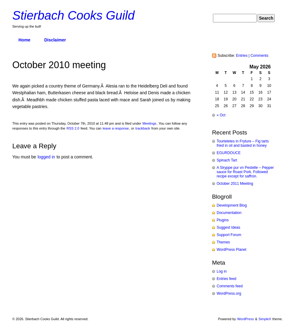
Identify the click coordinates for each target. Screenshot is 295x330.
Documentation (229, 213)
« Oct (221, 115)
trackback (143, 128)
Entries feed (226, 279)
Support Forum (229, 235)
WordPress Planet (231, 249)
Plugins (223, 220)
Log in (222, 271)
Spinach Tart (227, 160)
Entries (241, 55)
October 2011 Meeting (235, 183)
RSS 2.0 (72, 128)
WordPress (245, 319)
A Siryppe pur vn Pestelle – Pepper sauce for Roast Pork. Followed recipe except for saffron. (245, 171)
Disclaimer (55, 39)
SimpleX (264, 319)
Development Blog (232, 205)
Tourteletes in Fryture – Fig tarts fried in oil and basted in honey (243, 143)
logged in (46, 156)
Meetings (149, 123)
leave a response (116, 128)
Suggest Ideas (228, 227)
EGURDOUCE (229, 153)
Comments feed (230, 286)
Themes (223, 242)
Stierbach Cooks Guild (73, 15)
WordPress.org (229, 293)
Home (24, 39)
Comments (259, 55)
